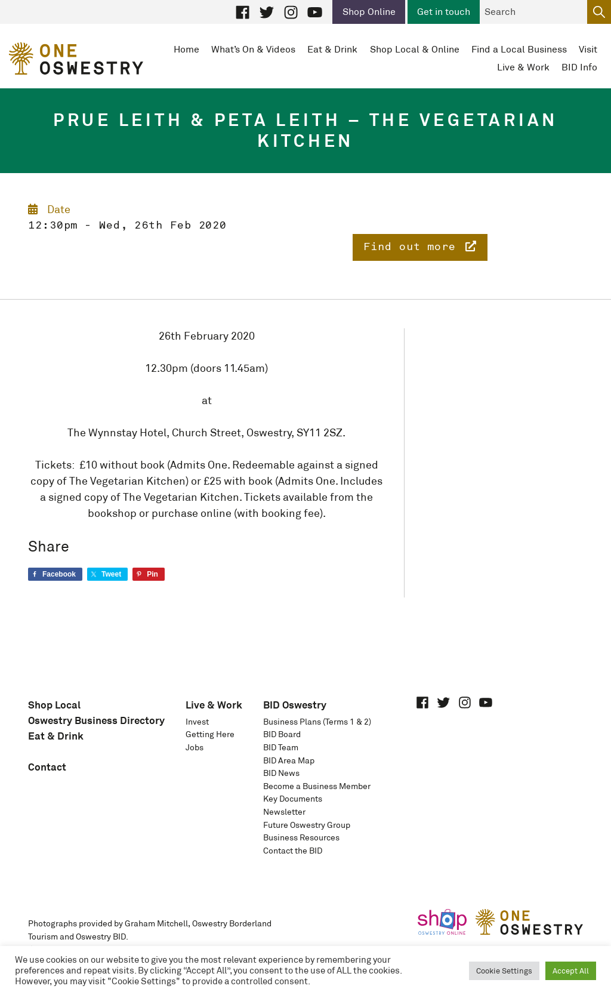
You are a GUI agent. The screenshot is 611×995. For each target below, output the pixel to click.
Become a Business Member (317, 786)
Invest (197, 721)
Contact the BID (292, 850)
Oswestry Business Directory (96, 720)
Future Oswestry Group (306, 825)
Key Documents (292, 798)
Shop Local (54, 704)
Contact (47, 766)
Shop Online (369, 11)
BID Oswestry (294, 704)
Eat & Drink (56, 735)
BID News (281, 773)
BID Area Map (288, 760)
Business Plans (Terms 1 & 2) (317, 721)
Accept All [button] (571, 971)
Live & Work (214, 704)
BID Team (280, 747)
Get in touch (443, 11)
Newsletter (284, 811)
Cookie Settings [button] (504, 971)
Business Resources (301, 837)
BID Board (282, 734)
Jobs (194, 747)
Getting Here (210, 734)
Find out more (420, 246)
